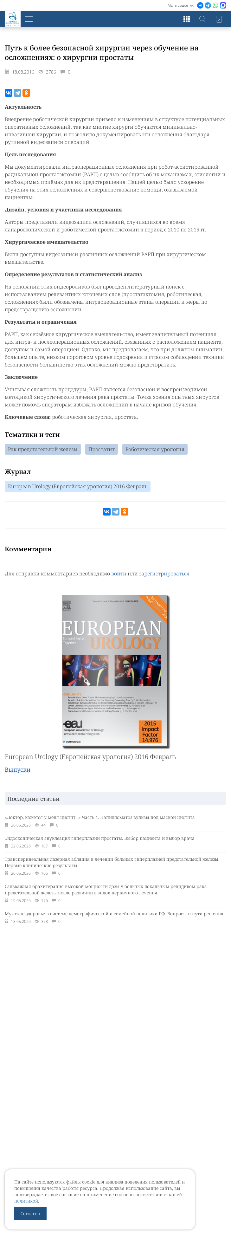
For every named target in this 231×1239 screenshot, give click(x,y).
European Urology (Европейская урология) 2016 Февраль (77, 486)
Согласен (30, 1213)
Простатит (101, 449)
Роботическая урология (154, 449)
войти (118, 573)
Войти (218, 19)
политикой (26, 1201)
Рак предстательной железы (43, 449)
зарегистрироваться (164, 573)
